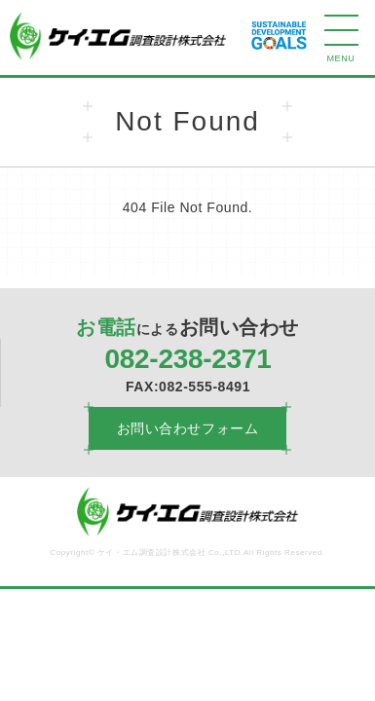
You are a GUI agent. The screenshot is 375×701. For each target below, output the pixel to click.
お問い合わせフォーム (188, 428)
